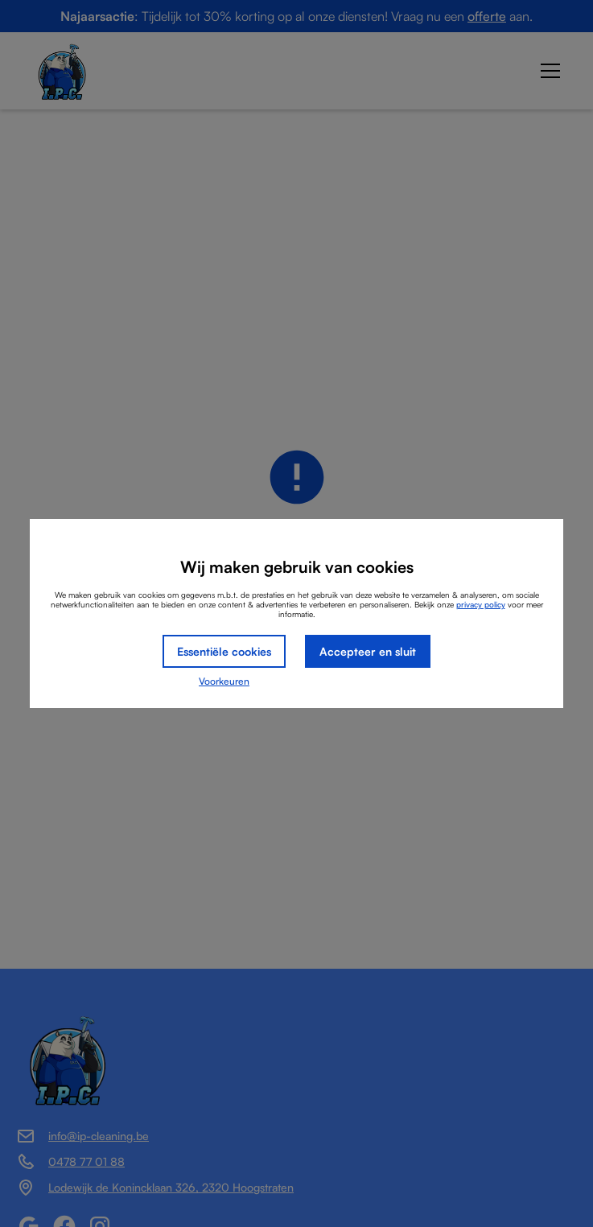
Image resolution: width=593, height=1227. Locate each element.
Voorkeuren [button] (224, 681)
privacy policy (480, 604)
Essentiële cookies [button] (224, 651)
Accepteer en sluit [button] (367, 651)
